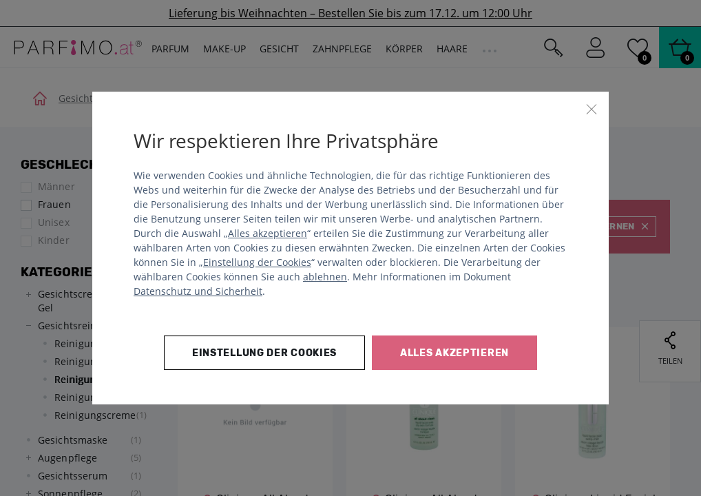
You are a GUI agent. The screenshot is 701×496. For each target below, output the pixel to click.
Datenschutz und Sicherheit (198, 291)
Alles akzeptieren (267, 233)
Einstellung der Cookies (257, 262)
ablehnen (325, 276)
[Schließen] (591, 109)
